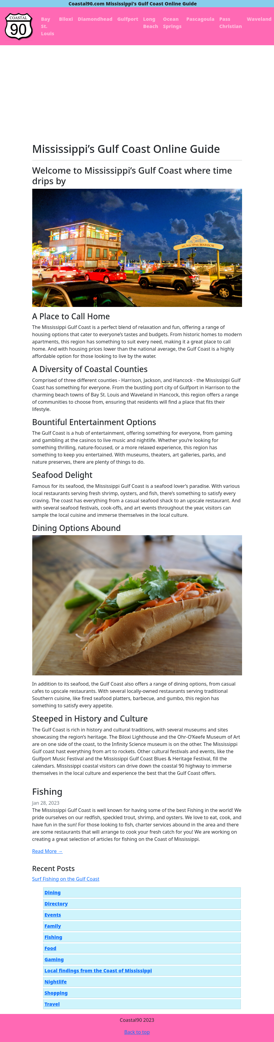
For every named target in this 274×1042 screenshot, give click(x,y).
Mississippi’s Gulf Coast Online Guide (126, 148)
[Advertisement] (137, 90)
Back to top (137, 1032)
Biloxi (66, 19)
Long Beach (150, 23)
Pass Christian (230, 23)
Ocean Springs (172, 23)
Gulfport (127, 19)
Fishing (47, 791)
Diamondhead (95, 19)
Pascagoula (200, 19)
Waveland (259, 19)
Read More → (47, 851)
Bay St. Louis (47, 26)
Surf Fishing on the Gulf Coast (65, 879)
